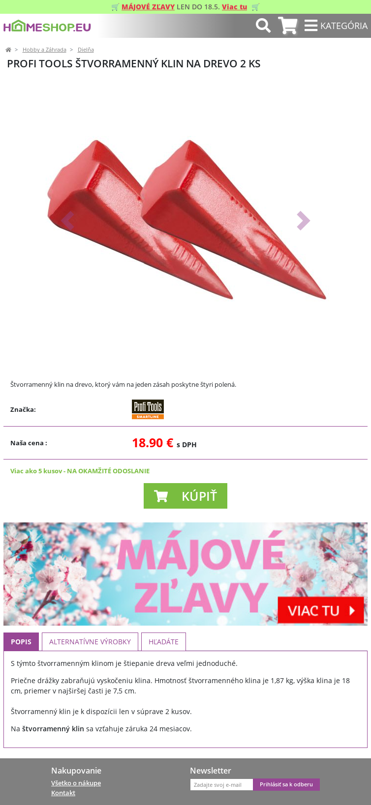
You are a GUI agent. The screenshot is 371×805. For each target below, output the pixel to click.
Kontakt (63, 792)
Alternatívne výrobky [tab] (90, 641)
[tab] (287, 26)
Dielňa (86, 49)
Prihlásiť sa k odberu (286, 784)
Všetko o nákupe (76, 782)
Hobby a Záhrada (44, 49)
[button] (67, 220)
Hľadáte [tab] (164, 641)
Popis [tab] (21, 641)
